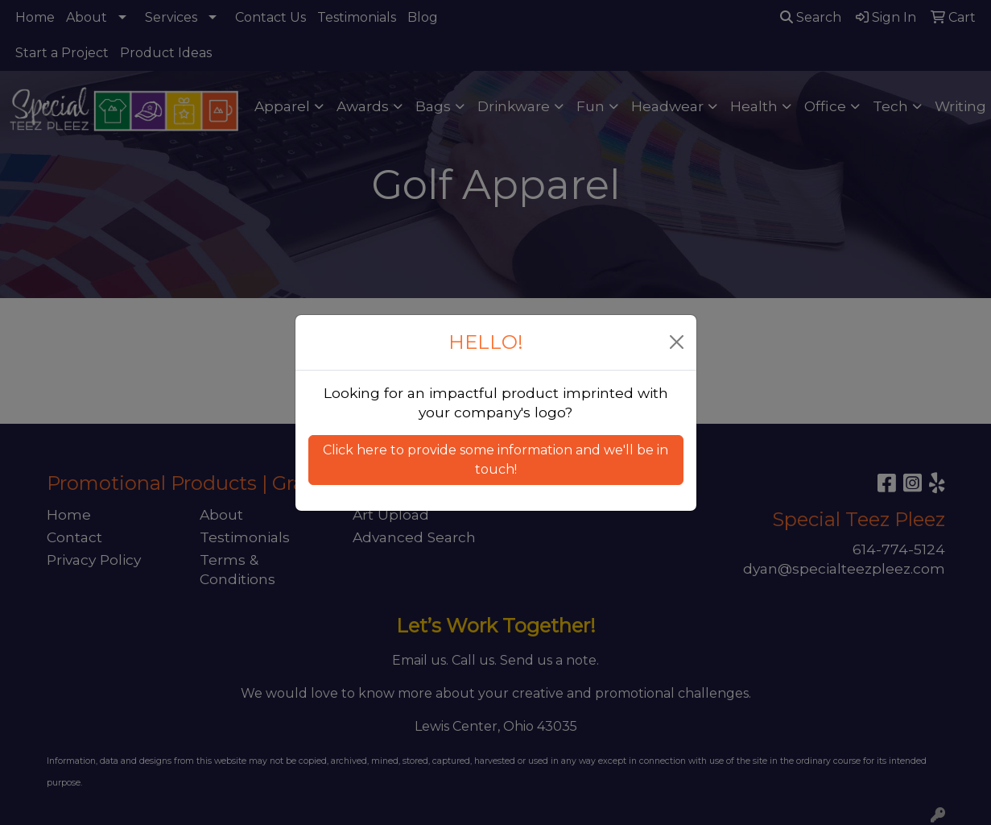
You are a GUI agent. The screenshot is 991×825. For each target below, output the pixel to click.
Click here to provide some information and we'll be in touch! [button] (495, 459)
